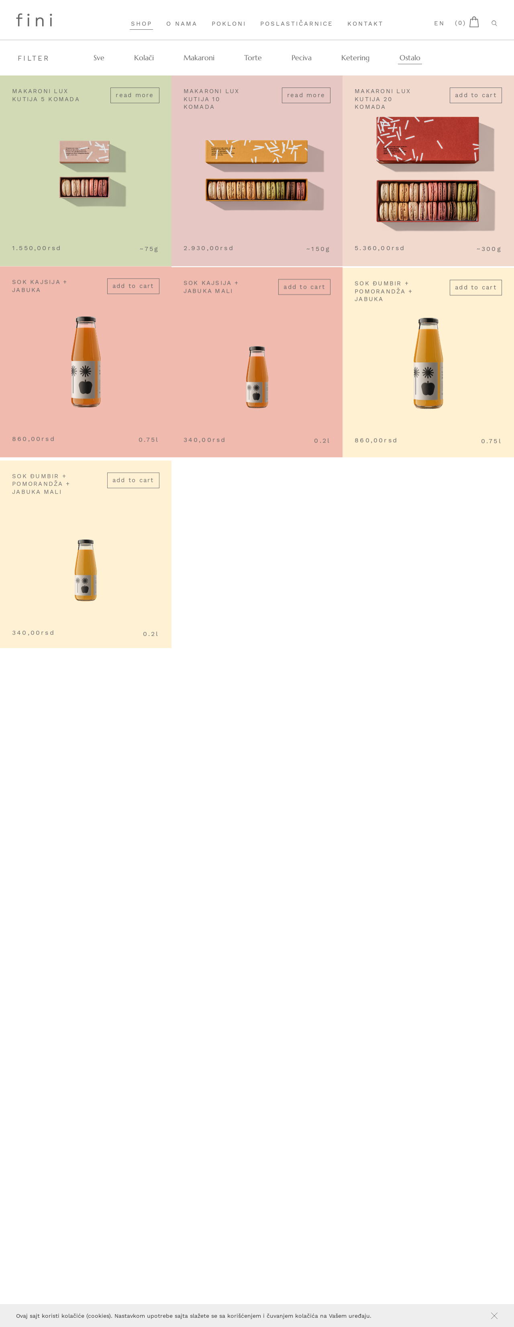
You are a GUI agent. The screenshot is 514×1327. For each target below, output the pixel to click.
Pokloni (229, 23)
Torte (253, 57)
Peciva (302, 57)
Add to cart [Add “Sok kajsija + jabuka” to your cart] (133, 294)
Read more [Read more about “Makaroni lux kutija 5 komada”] (135, 95)
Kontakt (365, 23)
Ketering (355, 57)
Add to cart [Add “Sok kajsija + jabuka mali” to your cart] (304, 299)
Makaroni (199, 57)
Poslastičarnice (296, 23)
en (439, 23)
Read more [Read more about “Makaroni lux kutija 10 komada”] (306, 96)
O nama (182, 23)
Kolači (144, 57)
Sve (99, 57)
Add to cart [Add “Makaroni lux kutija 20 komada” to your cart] (476, 99)
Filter (34, 58)
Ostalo (410, 57)
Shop (141, 23)
